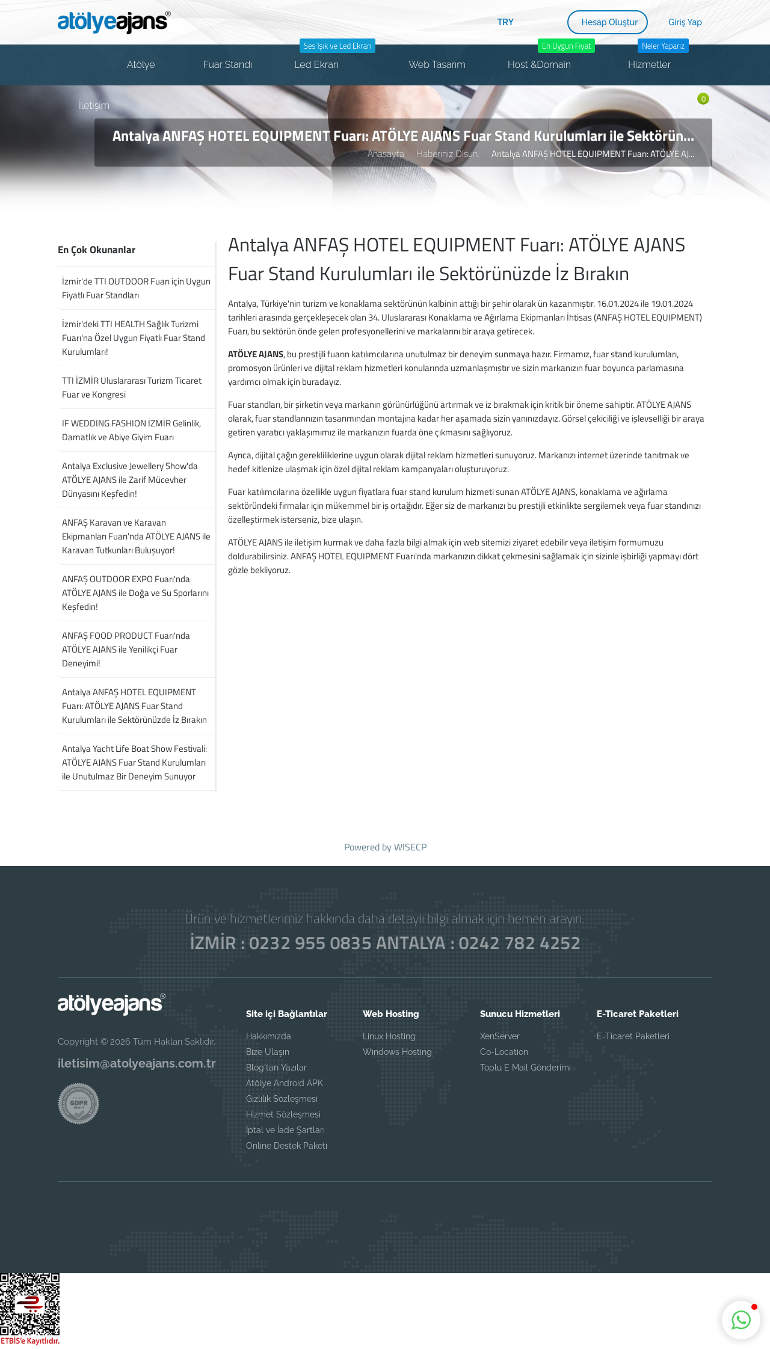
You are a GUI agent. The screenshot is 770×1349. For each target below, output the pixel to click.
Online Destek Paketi (286, 1146)
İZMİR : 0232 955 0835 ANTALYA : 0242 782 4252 (385, 942)
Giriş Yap (685, 22)
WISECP (410, 847)
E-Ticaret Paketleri (633, 1036)
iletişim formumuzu (627, 542)
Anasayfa (386, 153)
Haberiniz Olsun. (447, 153)
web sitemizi (487, 542)
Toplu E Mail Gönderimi (525, 1067)
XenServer (500, 1036)
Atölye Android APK (284, 1083)
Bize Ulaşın (267, 1052)
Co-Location (504, 1052)
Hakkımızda (268, 1036)
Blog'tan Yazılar (276, 1067)
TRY (505, 21)
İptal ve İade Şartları (285, 1130)
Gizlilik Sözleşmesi (282, 1099)
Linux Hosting (389, 1036)
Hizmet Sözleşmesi (283, 1114)
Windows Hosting (397, 1052)
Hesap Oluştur (610, 22)
